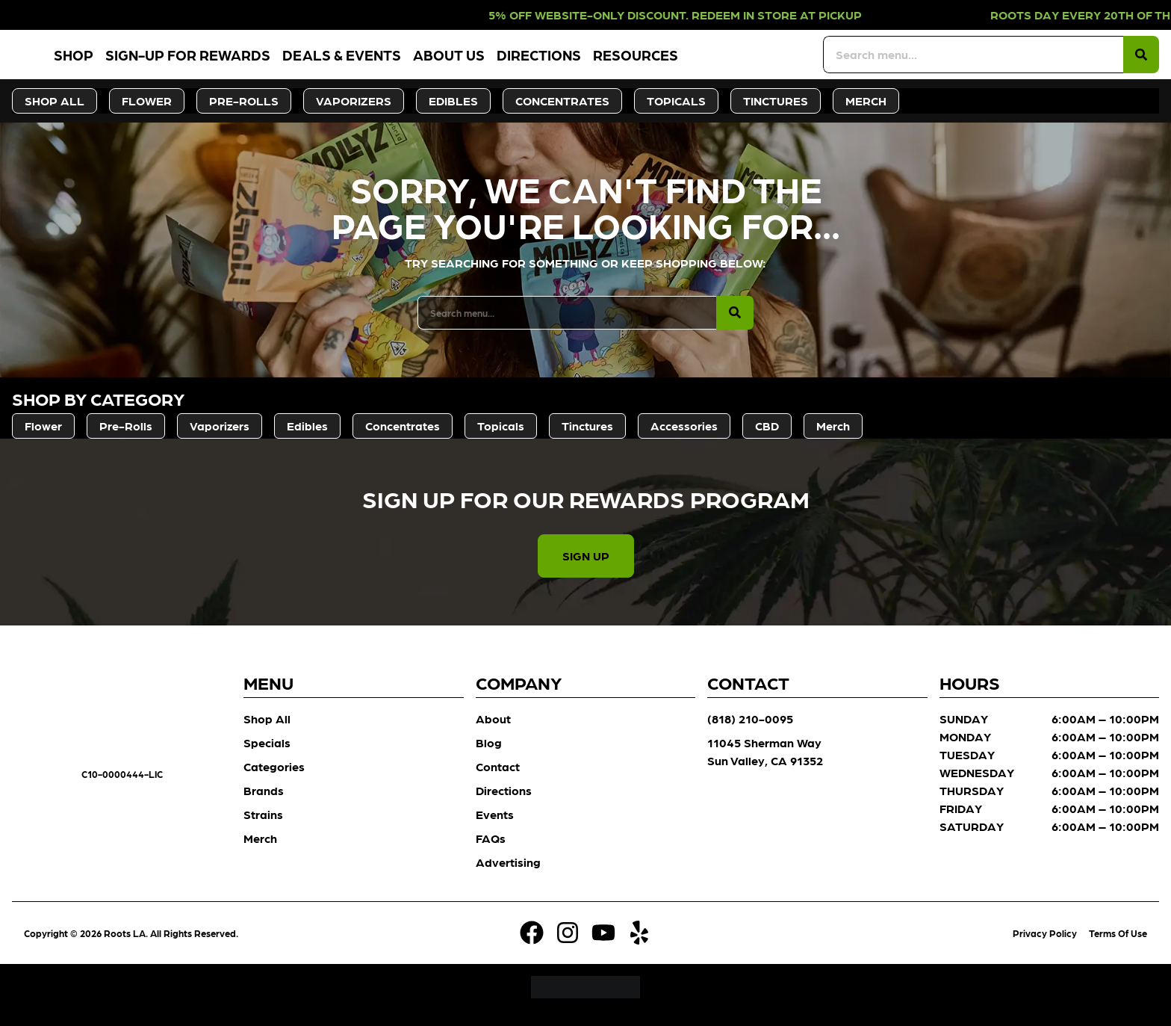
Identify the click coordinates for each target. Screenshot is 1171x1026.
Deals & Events (425, 62)
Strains (263, 830)
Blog (489, 758)
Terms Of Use (1118, 948)
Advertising (508, 878)
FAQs (491, 854)
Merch (260, 854)
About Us (532, 62)
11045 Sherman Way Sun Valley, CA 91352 (765, 767)
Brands (263, 806)
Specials (267, 758)
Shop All (267, 734)
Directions (622, 62)
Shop (157, 62)
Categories (274, 782)
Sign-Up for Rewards (271, 62)
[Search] (1141, 62)
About (493, 734)
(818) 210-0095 (750, 734)
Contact (498, 782)
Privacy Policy (1045, 948)
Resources (719, 62)
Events (495, 830)
